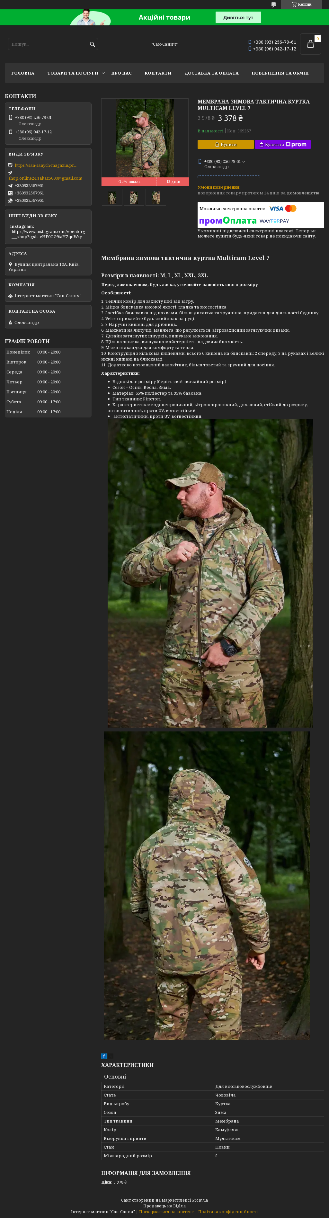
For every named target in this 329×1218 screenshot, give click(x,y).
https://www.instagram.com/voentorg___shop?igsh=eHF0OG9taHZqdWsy (48, 234)
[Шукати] (92, 44)
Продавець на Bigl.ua (164, 1206)
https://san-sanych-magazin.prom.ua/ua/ (47, 165)
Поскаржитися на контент (166, 1211)
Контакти (158, 73)
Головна (22, 73)
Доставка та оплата (211, 73)
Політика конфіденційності (228, 1211)
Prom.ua (200, 1200)
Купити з (286, 144)
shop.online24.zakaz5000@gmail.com (45, 178)
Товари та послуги (72, 73)
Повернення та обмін (280, 73)
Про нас (121, 73)
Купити (229, 144)
